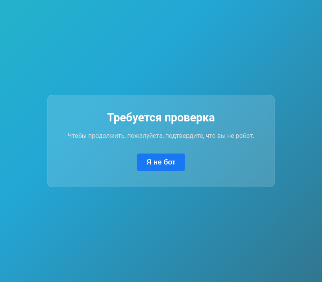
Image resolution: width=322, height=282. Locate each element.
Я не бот (160, 162)
